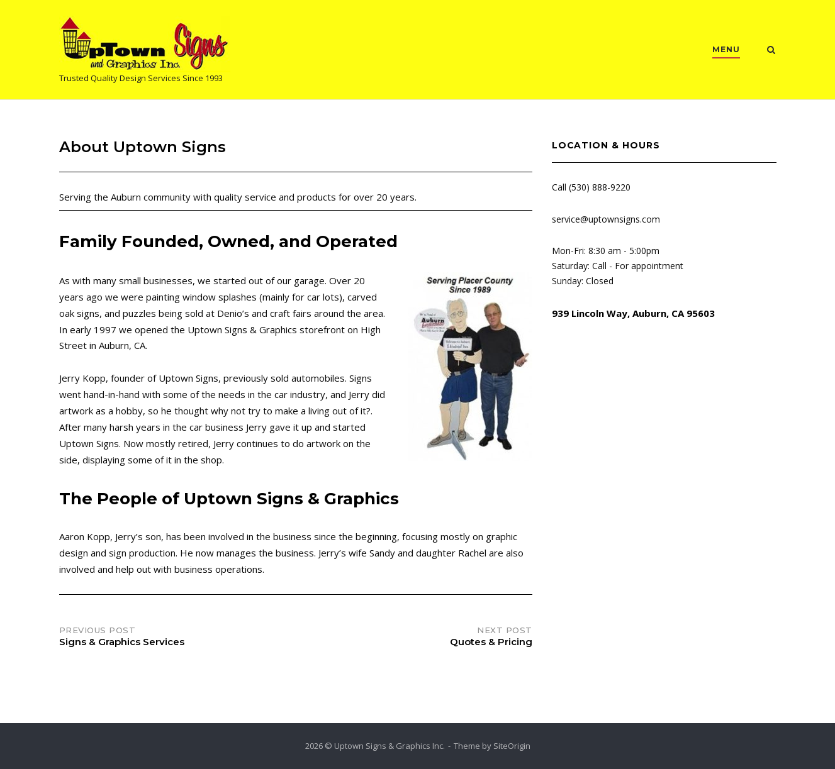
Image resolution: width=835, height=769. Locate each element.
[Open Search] (771, 51)
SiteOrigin (511, 745)
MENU (726, 49)
